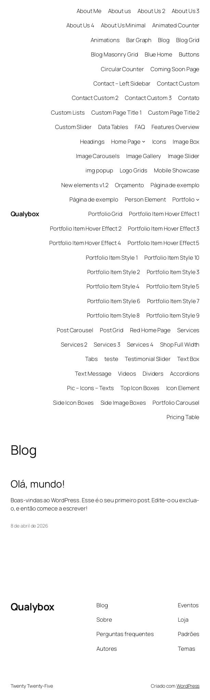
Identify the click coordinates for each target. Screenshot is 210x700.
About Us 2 (151, 11)
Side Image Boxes (123, 402)
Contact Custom (178, 83)
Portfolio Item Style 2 (113, 272)
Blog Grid (187, 40)
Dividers (153, 373)
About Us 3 (185, 11)
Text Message (93, 373)
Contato (188, 98)
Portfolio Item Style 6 (114, 301)
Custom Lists (68, 112)
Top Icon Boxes (140, 388)
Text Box (188, 359)
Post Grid (111, 330)
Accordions (184, 373)
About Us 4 (80, 25)
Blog (164, 40)
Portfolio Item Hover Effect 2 (85, 228)
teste (111, 359)
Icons (159, 141)
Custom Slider (73, 127)
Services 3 (107, 344)
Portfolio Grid (105, 214)
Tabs (91, 359)
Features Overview (175, 127)
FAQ (140, 127)
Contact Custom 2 (95, 98)
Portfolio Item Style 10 (172, 257)
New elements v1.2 (84, 185)
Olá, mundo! (38, 484)
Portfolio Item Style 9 (173, 315)
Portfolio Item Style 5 (173, 286)
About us (119, 11)
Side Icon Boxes (73, 402)
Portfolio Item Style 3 (173, 272)
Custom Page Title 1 (116, 112)
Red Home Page (150, 330)
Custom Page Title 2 (173, 112)
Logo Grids (133, 170)
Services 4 (140, 344)
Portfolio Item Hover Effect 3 (163, 228)
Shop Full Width (180, 344)
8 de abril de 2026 (29, 525)
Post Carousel (75, 330)
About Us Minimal (123, 25)
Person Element (145, 199)
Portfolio (183, 199)
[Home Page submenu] (143, 141)
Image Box (186, 141)
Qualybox (25, 213)
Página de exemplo (174, 185)
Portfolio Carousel (176, 402)
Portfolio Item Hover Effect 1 (164, 214)
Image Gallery (143, 156)
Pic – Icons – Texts (90, 388)
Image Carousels (98, 156)
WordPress (187, 686)
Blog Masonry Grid (114, 54)
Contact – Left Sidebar (121, 83)
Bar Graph (139, 40)
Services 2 (74, 344)
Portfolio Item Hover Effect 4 (85, 243)
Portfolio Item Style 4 (113, 286)
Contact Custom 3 (148, 98)
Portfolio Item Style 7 (173, 301)
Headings (92, 141)
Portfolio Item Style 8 (113, 315)
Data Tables (113, 127)
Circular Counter (122, 69)
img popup (99, 170)
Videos (127, 373)
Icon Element (183, 388)
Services (188, 330)
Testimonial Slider (148, 359)
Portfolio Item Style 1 (112, 257)
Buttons (189, 54)
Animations (105, 40)
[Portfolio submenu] (197, 199)
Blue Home (158, 54)
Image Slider (184, 156)
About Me (89, 11)
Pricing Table (183, 417)
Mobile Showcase (177, 170)
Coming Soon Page (174, 69)
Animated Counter (175, 25)
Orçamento (129, 185)
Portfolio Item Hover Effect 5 (163, 243)
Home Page (126, 141)
